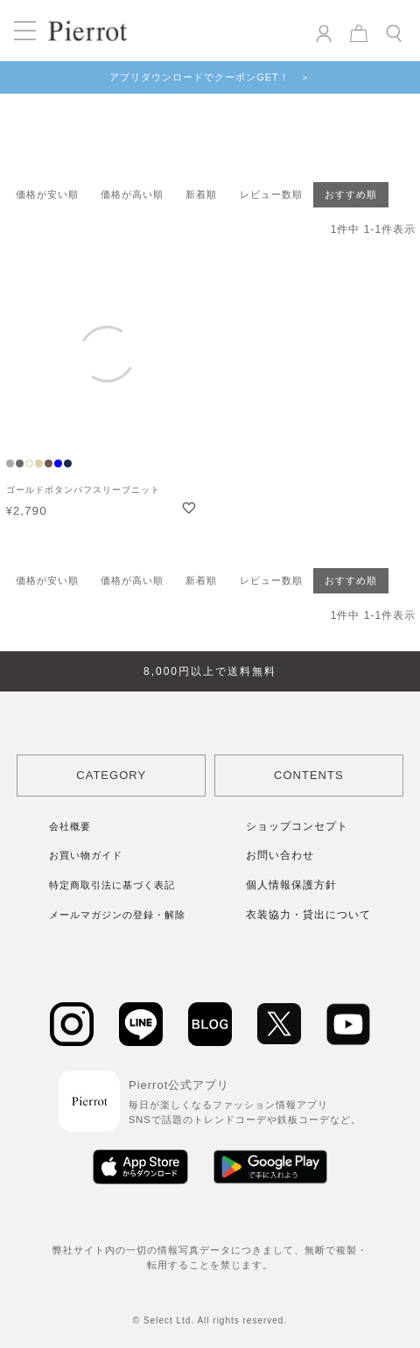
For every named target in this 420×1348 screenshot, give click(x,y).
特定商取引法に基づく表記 (112, 885)
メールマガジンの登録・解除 (117, 914)
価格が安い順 (47, 194)
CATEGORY (111, 775)
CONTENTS (309, 775)
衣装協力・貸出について (308, 915)
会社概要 (70, 826)
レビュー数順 (271, 194)
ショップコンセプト (297, 826)
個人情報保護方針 (291, 885)
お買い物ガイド (85, 855)
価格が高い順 (132, 194)
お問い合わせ (280, 855)
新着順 (201, 194)
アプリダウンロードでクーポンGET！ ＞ (210, 77)
